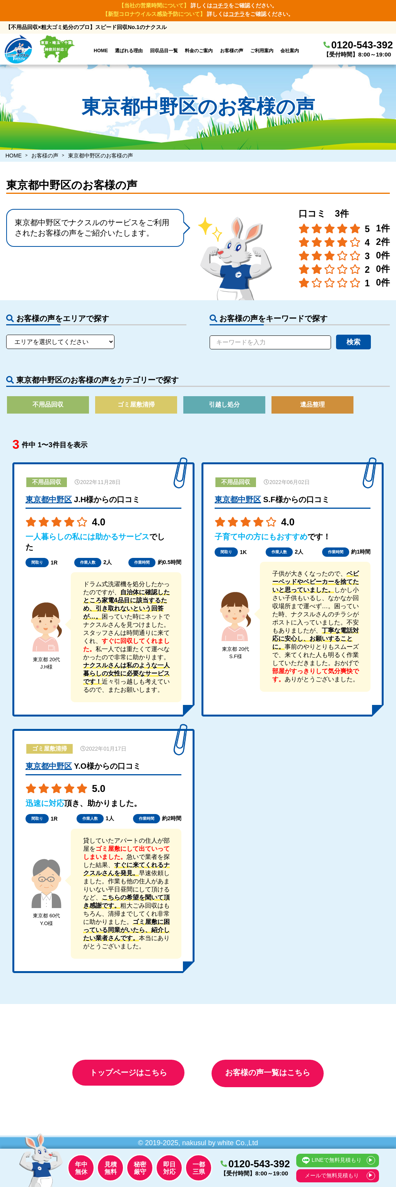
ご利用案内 (261, 50)
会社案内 (289, 50)
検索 (353, 342)
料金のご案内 (199, 50)
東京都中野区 (49, 502)
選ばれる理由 (129, 50)
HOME (101, 50)
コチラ (220, 5)
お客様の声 (231, 50)
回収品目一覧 (164, 50)
